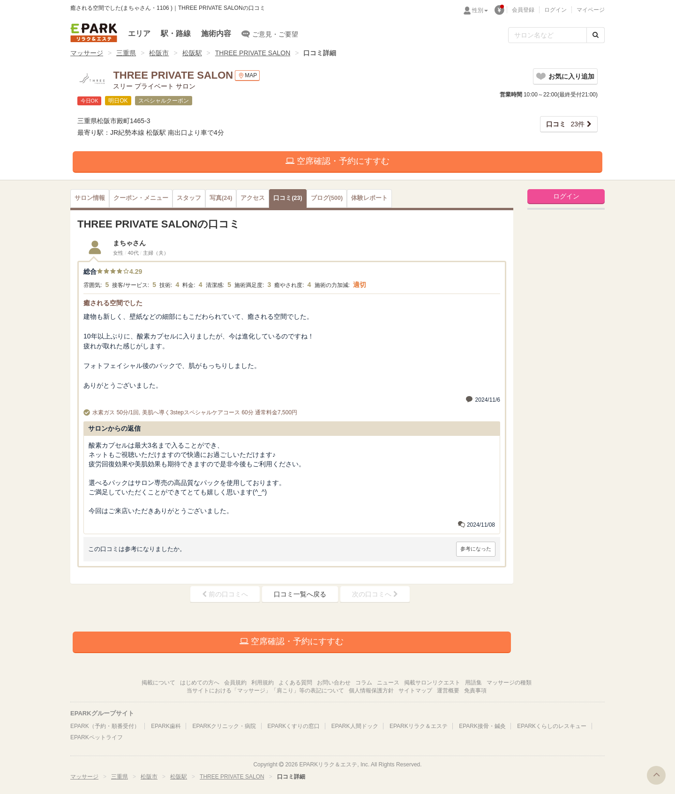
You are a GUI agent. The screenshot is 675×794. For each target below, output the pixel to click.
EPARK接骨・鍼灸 (482, 726)
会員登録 (523, 10)
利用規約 (262, 682)
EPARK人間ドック (354, 726)
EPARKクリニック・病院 (224, 726)
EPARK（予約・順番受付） (105, 726)
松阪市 (159, 53)
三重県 (126, 53)
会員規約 (235, 682)
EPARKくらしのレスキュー (551, 726)
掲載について (158, 682)
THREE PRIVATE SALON (253, 53)
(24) (221, 198)
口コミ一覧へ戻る (300, 594)
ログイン (555, 10)
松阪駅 (192, 53)
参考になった (475, 548)
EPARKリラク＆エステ (93, 32)
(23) (287, 198)
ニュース (388, 682)
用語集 (473, 682)
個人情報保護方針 (371, 690)
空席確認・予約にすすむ (337, 161)
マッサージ (86, 53)
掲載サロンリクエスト (432, 682)
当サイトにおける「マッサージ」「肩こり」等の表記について (265, 690)
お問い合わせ (334, 682)
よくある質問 (295, 682)
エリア (139, 33)
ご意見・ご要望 (269, 33)
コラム (363, 682)
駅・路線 (176, 33)
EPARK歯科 (166, 726)
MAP (247, 75)
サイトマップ (415, 690)
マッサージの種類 (509, 682)
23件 (565, 124)
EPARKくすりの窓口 (294, 726)
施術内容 (216, 33)
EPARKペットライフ (96, 737)
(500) (327, 198)
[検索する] (595, 35)
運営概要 (448, 690)
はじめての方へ (199, 682)
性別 (480, 10)
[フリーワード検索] (547, 35)
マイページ (591, 10)
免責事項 (475, 690)
